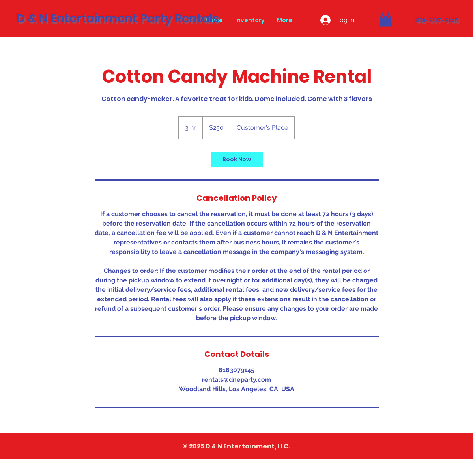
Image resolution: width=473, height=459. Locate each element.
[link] (237, 159)
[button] (385, 19)
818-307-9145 (437, 20)
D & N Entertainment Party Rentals (118, 18)
